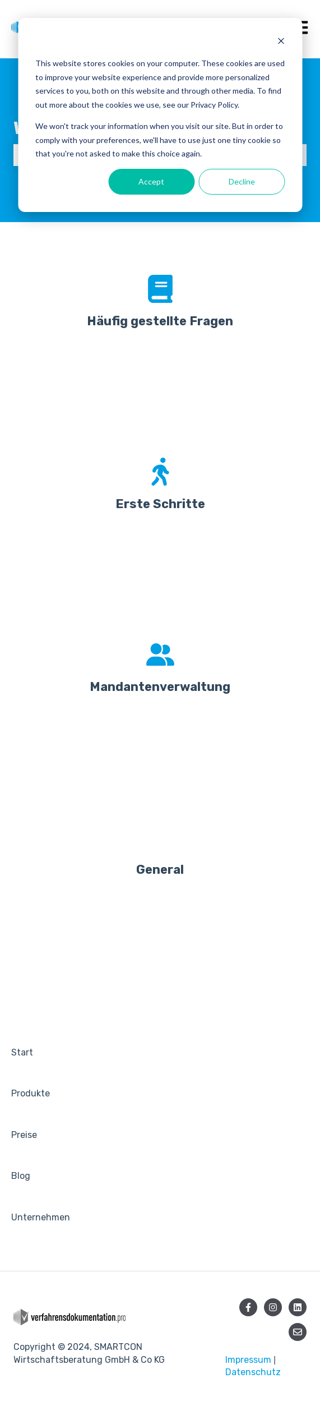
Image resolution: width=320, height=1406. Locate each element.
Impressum (248, 1359)
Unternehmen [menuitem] (40, 1217)
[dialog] (160, 115)
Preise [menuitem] (24, 1135)
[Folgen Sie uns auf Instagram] (273, 1307)
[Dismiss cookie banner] (281, 42)
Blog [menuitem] (20, 1175)
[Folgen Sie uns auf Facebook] (248, 1307)
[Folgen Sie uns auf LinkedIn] (298, 1307)
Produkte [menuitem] (30, 1093)
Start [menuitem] (22, 1052)
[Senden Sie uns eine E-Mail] (298, 1332)
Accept (151, 181)
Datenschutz (253, 1372)
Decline (242, 181)
